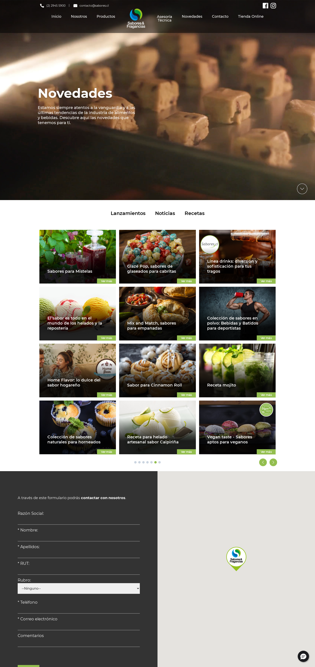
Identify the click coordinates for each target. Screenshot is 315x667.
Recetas (195, 213)
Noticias (165, 213)
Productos (106, 16)
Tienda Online (251, 16)
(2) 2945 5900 (52, 5)
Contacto (220, 16)
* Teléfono (28, 602)
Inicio (56, 16)
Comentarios (31, 635)
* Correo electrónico (37, 619)
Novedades (192, 16)
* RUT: (23, 563)
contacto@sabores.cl (91, 5)
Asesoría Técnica (164, 18)
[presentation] (48, 657)
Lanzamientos (128, 213)
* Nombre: (28, 530)
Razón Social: (31, 513)
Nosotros (79, 16)
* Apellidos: (29, 546)
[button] (303, 656)
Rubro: (24, 580)
